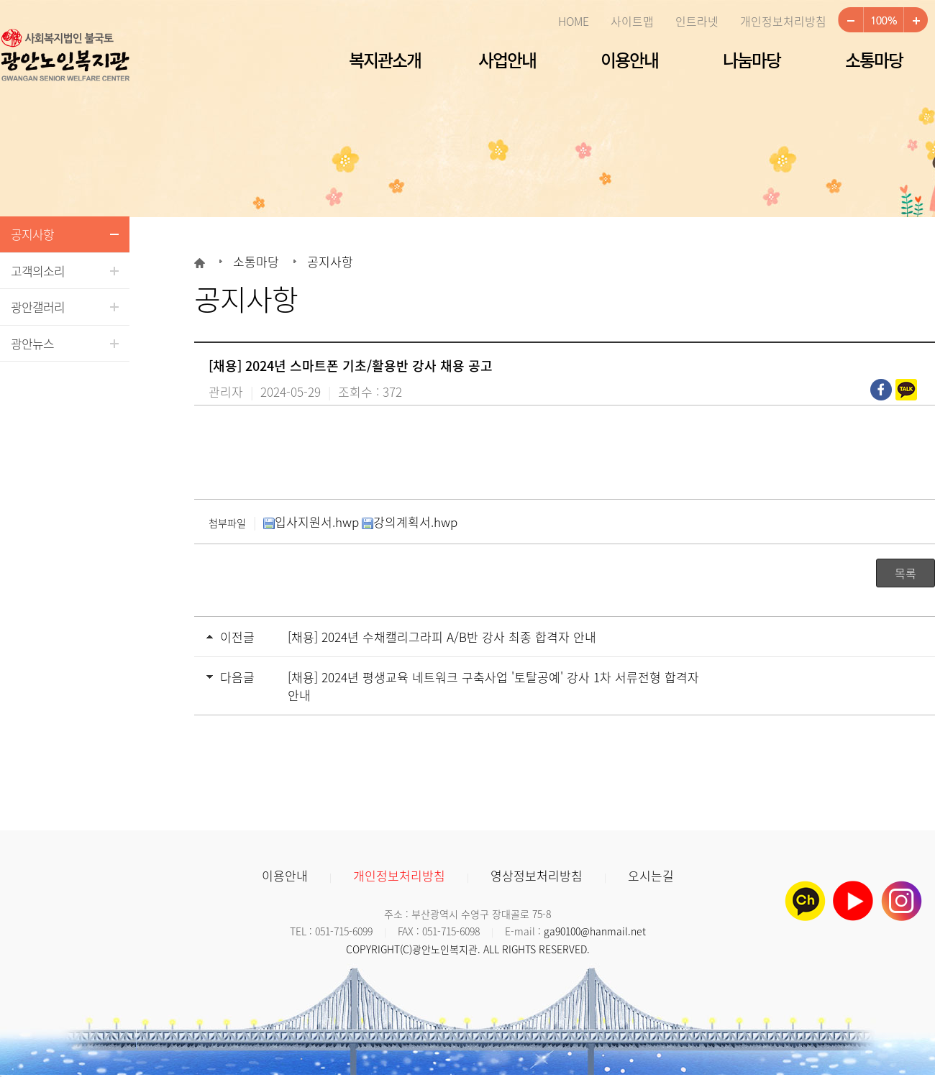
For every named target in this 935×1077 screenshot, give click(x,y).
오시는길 (651, 875)
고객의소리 (38, 271)
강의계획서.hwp (409, 522)
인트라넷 (697, 21)
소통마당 (874, 60)
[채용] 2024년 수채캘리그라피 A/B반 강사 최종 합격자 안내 (442, 637)
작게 (850, 20)
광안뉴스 (32, 343)
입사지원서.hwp (311, 522)
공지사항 (32, 234)
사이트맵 (632, 21)
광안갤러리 (38, 307)
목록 (905, 573)
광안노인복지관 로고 (64, 56)
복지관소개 (385, 60)
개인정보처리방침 (783, 21)
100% (883, 20)
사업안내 (507, 60)
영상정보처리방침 (537, 875)
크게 (915, 20)
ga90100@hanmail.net (595, 931)
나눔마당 (751, 60)
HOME (573, 21)
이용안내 (629, 60)
